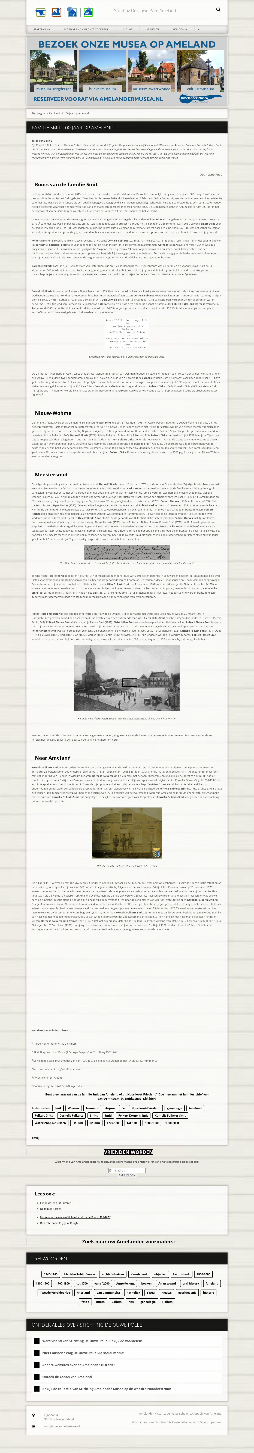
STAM (151, 1295)
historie (208, 1295)
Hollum (78, 1125)
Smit (58, 1110)
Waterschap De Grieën (50, 1125)
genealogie (174, 1110)
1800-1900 (152, 1125)
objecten (160, 1276)
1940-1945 (51, 1276)
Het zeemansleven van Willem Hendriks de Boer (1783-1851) (75, 1219)
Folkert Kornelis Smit (133, 1118)
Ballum (95, 1125)
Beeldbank (180, 31)
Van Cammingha (108, 1295)
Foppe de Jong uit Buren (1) (56, 1205)
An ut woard (167, 1286)
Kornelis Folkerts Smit (170, 1118)
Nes (131, 1304)
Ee (123, 1110)
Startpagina (42, 31)
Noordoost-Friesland (145, 1110)
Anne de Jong (125, 1286)
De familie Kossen (50, 1211)
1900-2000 (172, 1125)
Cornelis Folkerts (71, 1118)
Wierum (73, 1110)
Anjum (110, 1110)
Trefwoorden (41, 1110)
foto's (85, 1304)
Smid (108, 1118)
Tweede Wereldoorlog (55, 1295)
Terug (36, 1140)
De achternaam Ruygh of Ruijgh (59, 1225)
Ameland (195, 1110)
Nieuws (127, 31)
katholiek (133, 1295)
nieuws (166, 1295)
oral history (191, 1286)
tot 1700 (132, 1125)
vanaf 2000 (102, 1286)
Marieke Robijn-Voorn (79, 1276)
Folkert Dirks (44, 1118)
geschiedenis (187, 1295)
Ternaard (92, 1110)
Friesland (83, 1295)
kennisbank (181, 1276)
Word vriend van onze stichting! (86, 31)
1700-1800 (113, 1125)
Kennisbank (139, 1276)
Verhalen (153, 31)
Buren (100, 1304)
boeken (146, 1286)
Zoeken (218, 10)
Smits (94, 1118)
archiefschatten (113, 1276)
